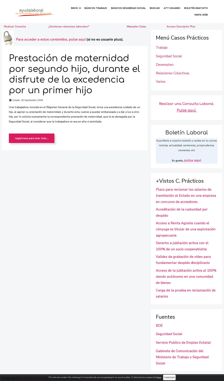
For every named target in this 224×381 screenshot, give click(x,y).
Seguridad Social (169, 56)
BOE (159, 325)
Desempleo (164, 64)
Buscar (155, 8)
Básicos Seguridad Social (128, 8)
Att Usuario (172, 8)
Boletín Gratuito (196, 8)
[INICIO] (80, 8)
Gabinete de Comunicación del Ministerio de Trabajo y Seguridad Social (182, 357)
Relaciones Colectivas (172, 73)
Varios (160, 81)
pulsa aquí (192, 160)
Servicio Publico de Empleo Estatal (183, 342)
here (159, 377)
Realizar (15, 26)
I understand (169, 377)
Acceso (181, 26)
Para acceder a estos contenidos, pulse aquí (51, 39)
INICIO (74, 8)
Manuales (136, 26)
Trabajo (162, 47)
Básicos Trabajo (95, 8)
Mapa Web (201, 14)
